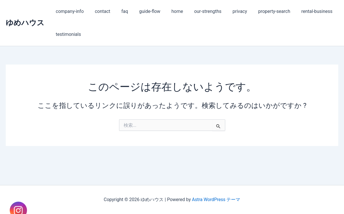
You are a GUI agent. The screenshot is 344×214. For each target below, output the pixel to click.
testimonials (67, 34)
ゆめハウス (25, 22)
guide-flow (143, 11)
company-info (69, 11)
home (168, 11)
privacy (227, 11)
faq (119, 11)
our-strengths (197, 11)
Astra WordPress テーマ (216, 199)
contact (99, 11)
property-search (260, 11)
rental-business (300, 11)
